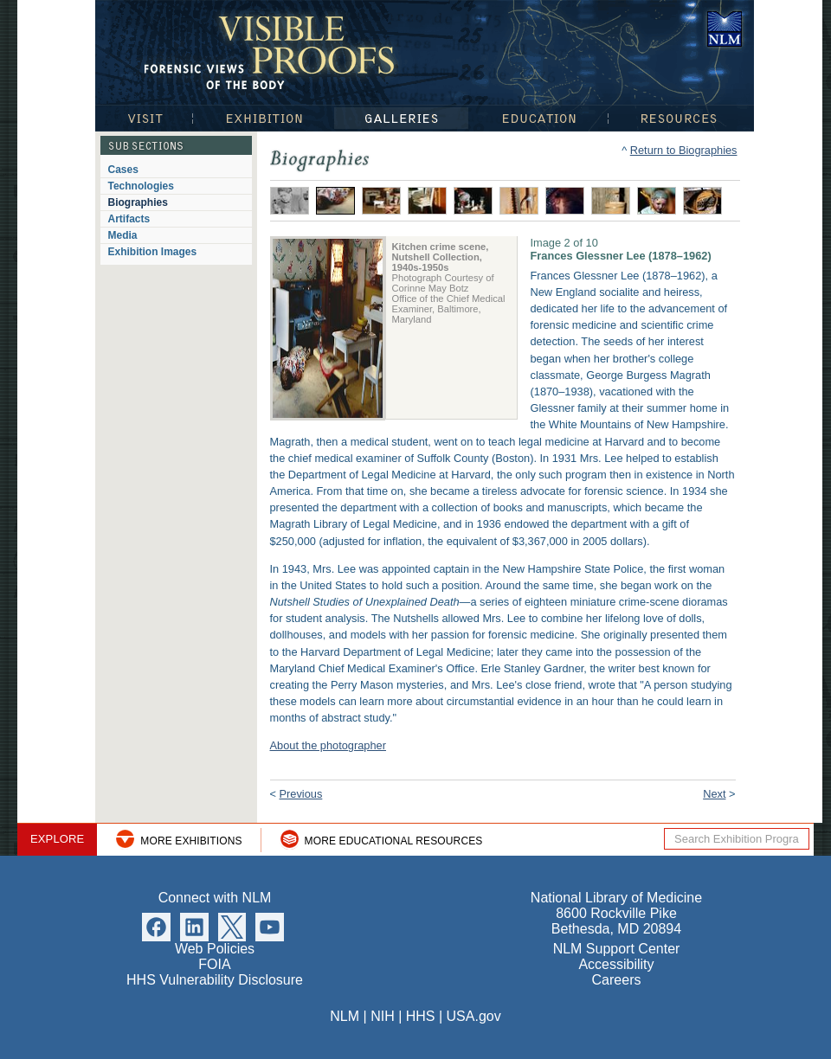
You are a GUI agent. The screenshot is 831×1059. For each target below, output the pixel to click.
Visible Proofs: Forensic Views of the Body (272, 51)
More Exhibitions (191, 841)
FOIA (214, 964)
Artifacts (129, 219)
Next (714, 793)
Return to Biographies (684, 150)
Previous (301, 793)
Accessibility (616, 964)
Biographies (138, 202)
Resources (681, 118)
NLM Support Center (616, 948)
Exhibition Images (152, 252)
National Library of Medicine (724, 29)
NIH (382, 1016)
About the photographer (328, 745)
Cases (123, 170)
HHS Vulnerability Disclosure (214, 979)
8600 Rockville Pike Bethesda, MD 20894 (616, 921)
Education (538, 118)
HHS (420, 1016)
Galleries (401, 118)
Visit (143, 118)
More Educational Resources (394, 841)
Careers (616, 979)
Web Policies (214, 948)
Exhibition (263, 118)
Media (123, 235)
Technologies (141, 186)
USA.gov (474, 1016)
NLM (344, 1016)
